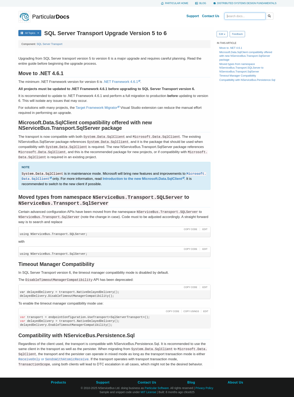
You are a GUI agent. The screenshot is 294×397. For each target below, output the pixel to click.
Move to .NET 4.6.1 (230, 47)
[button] (190, 229)
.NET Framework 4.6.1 (120, 82)
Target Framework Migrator (96, 108)
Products (58, 382)
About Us (235, 382)
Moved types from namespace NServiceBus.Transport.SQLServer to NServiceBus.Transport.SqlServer (241, 67)
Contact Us (210, 16)
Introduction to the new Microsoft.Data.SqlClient (142, 179)
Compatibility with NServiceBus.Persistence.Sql (247, 79)
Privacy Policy (204, 388)
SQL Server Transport (49, 44)
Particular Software (157, 388)
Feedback (237, 34)
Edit (222, 34)
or (53, 359)
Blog (202, 3)
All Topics (30, 33)
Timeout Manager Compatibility (237, 75)
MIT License (148, 392)
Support (192, 16)
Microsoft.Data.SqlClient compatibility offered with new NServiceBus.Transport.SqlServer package (245, 56)
